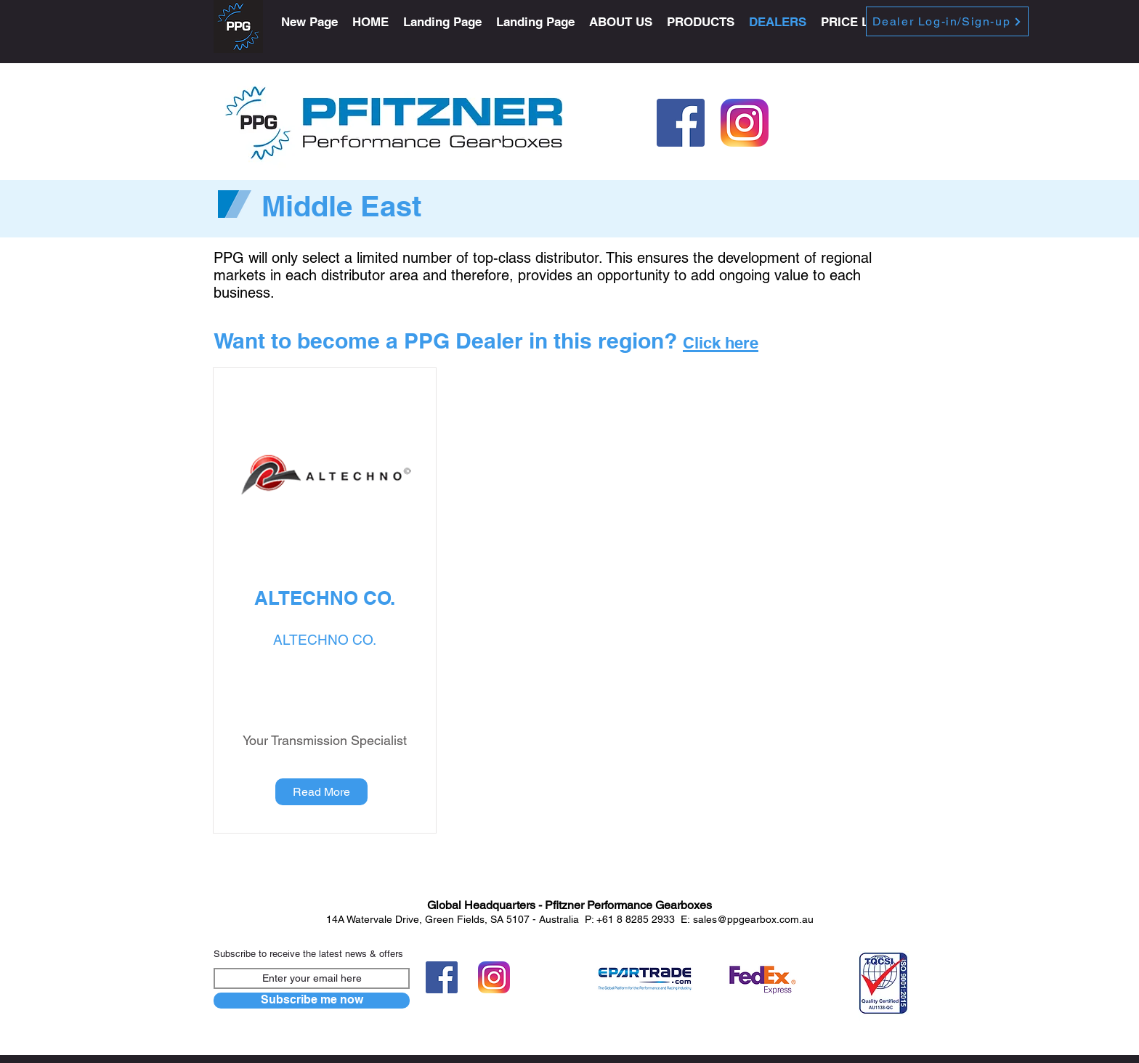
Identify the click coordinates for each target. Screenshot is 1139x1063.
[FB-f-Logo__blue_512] (681, 123)
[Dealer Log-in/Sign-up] (947, 21)
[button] (701, 22)
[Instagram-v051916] (745, 123)
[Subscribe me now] (312, 1001)
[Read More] (321, 791)
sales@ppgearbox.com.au (753, 919)
